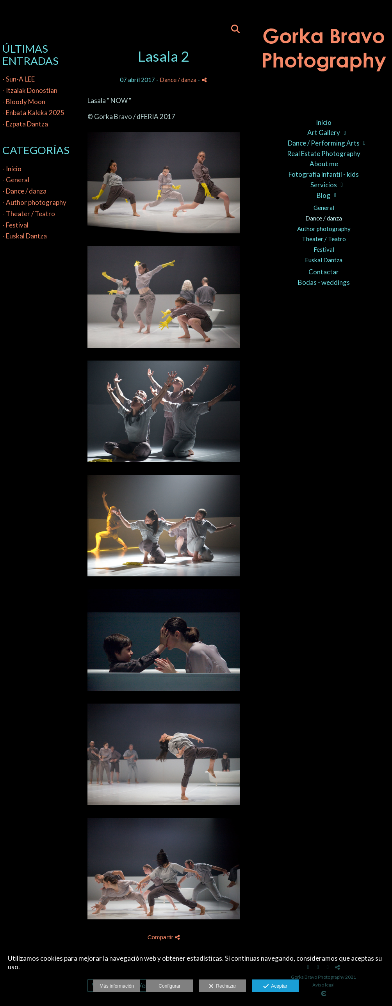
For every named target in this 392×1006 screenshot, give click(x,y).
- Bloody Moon (23, 102)
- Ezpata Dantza (25, 124)
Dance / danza (323, 218)
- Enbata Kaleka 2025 (33, 112)
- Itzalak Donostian (29, 90)
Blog (323, 195)
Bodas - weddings (324, 282)
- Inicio (11, 169)
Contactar (323, 272)
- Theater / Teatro (28, 214)
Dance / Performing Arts (324, 143)
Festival (324, 249)
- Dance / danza (24, 191)
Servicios (323, 185)
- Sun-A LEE (18, 79)
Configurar (169, 986)
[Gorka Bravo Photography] (323, 55)
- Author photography (34, 202)
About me (324, 164)
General (324, 207)
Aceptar (275, 986)
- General (15, 180)
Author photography (324, 228)
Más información (117, 986)
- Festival (15, 225)
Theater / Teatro (324, 238)
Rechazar (222, 986)
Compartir (164, 937)
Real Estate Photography (323, 153)
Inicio (323, 122)
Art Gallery (323, 132)
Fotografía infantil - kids (324, 174)
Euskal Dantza (323, 259)
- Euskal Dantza (24, 236)
